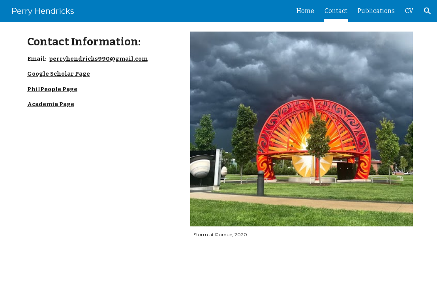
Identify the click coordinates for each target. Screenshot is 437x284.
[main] (102, 72)
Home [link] (305, 11)
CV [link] (409, 11)
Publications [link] (376, 11)
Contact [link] (335, 11)
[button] (427, 11)
